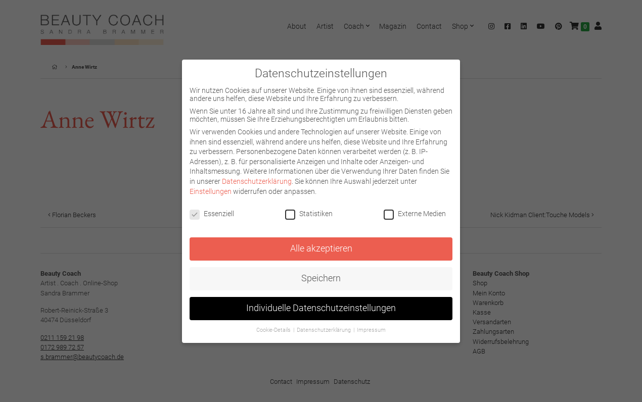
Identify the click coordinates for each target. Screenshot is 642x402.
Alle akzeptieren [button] (321, 248)
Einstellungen (211, 191)
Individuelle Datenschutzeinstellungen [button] (321, 308)
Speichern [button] (321, 278)
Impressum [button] (371, 330)
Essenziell (212, 214)
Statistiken (309, 214)
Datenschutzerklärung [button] (324, 330)
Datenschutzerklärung (257, 181)
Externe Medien (415, 214)
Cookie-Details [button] (274, 330)
